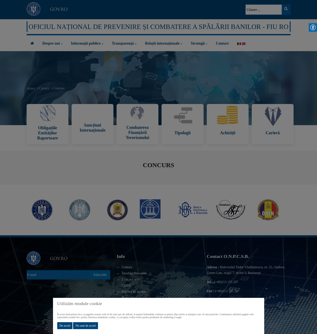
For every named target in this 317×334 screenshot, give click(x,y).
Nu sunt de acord (85, 325)
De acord (65, 325)
